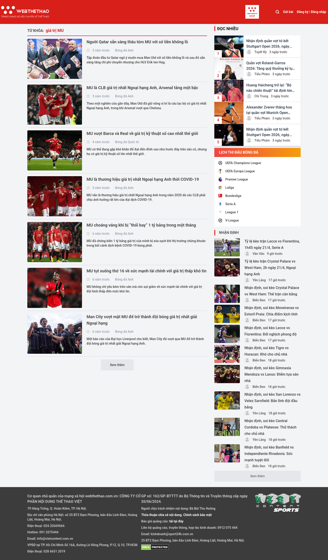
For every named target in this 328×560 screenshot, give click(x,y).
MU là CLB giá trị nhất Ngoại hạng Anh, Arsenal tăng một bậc (142, 87)
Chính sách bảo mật (197, 515)
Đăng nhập (318, 12)
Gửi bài (288, 12)
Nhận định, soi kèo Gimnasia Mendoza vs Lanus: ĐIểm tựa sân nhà (271, 374)
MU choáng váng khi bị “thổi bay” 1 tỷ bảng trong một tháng (141, 225)
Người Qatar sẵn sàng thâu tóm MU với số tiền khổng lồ (137, 41)
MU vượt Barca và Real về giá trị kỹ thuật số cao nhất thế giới (142, 133)
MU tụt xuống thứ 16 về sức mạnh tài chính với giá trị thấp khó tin (146, 270)
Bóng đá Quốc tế (127, 142)
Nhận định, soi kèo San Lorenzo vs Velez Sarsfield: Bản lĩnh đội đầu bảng (272, 400)
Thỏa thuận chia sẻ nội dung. (162, 515)
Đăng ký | (303, 12)
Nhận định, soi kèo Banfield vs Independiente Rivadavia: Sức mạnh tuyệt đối (269, 453)
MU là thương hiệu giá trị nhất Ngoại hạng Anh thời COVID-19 (143, 179)
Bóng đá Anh (124, 50)
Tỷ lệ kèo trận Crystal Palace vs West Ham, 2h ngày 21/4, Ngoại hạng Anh (270, 267)
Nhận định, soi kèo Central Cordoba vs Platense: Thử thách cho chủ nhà (270, 427)
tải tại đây (176, 521)
